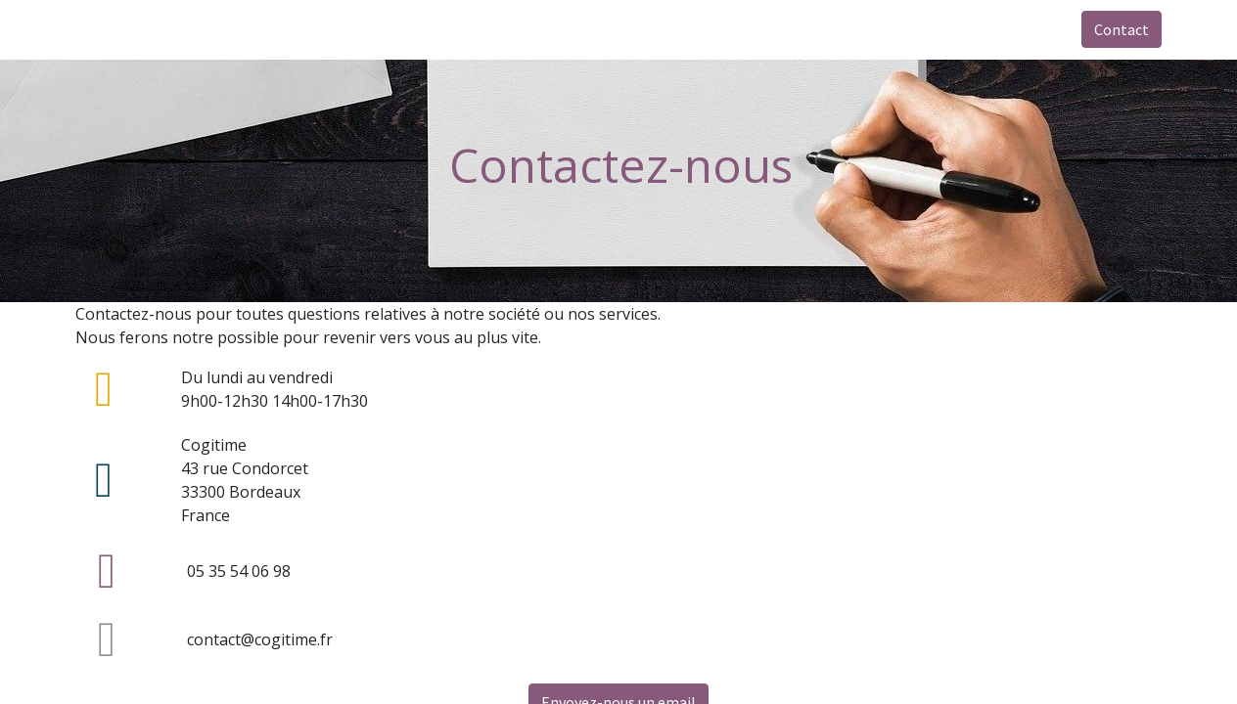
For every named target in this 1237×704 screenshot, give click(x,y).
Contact (1121, 29)
